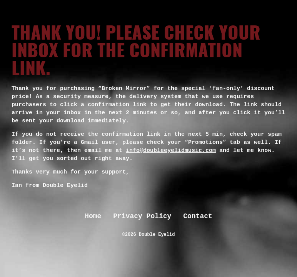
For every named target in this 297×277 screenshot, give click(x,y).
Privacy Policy (142, 216)
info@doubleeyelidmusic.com (171, 150)
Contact (197, 216)
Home (93, 216)
